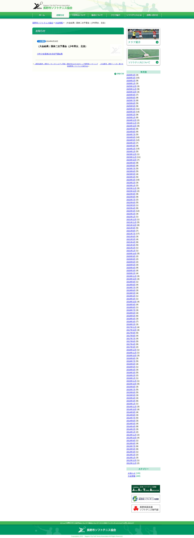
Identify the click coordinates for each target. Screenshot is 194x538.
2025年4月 (131, 109)
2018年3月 (131, 321)
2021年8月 (131, 231)
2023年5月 (131, 174)
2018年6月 (131, 313)
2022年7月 (131, 200)
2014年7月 (131, 418)
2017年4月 (131, 344)
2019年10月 (132, 279)
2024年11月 (132, 123)
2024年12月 (132, 120)
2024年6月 (131, 137)
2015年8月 (131, 387)
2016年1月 (131, 378)
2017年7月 (131, 338)
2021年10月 (132, 225)
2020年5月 (131, 265)
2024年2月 (131, 149)
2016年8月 (131, 358)
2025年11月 (132, 89)
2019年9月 (131, 282)
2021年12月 (132, 219)
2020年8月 (131, 259)
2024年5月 (131, 140)
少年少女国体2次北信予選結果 (50, 54)
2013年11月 (132, 435)
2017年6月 (131, 341)
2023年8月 (131, 166)
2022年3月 (131, 211)
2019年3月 (131, 299)
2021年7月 (131, 234)
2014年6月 (131, 421)
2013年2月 (131, 455)
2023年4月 (131, 177)
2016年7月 (131, 361)
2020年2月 (131, 273)
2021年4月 (131, 242)
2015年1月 (131, 404)
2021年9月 (131, 228)
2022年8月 (131, 197)
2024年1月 (131, 151)
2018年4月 (131, 319)
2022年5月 (131, 205)
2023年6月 (131, 171)
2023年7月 (131, 168)
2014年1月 (131, 432)
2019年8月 (131, 285)
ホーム (62, 523)
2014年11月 (132, 406)
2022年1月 (131, 217)
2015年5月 (131, 395)
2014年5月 (131, 423)
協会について (93, 523)
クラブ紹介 (104, 523)
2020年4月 (131, 268)
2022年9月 (131, 194)
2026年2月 (131, 80)
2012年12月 (132, 460)
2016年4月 (131, 370)
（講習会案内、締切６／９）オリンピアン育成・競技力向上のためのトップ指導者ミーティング (66, 64)
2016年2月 (131, 375)
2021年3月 (131, 245)
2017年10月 (132, 330)
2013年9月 (131, 440)
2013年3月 (131, 452)
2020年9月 (131, 256)
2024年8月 (131, 132)
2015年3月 (131, 401)
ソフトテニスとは (115, 523)
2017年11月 (132, 327)
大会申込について (80, 523)
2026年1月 (131, 83)
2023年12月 (132, 154)
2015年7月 (131, 389)
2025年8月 (131, 98)
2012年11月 (132, 463)
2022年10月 (132, 191)
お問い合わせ (128, 523)
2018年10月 (132, 302)
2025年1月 (131, 117)
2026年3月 (131, 78)
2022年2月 (131, 214)
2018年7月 (131, 310)
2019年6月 (131, 290)
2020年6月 (131, 262)
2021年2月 (131, 248)
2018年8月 (131, 307)
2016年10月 (132, 355)
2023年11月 (132, 157)
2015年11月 (132, 381)
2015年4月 (131, 398)
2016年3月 (131, 372)
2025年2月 (131, 115)
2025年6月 (131, 103)
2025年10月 (132, 92)
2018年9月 (131, 304)
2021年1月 (131, 251)
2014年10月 (132, 409)
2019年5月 (131, 293)
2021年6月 (131, 236)
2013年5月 (131, 449)
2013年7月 (131, 446)
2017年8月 (131, 336)
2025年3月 (131, 112)
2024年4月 (131, 143)
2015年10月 (132, 384)
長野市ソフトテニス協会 (42, 23)
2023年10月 (132, 160)
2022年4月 (131, 208)
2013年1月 (131, 457)
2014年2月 (131, 429)
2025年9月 (131, 95)
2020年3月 (131, 270)
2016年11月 (132, 353)
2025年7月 (131, 100)
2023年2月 (131, 183)
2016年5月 (131, 367)
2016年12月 (132, 350)
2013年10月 (132, 438)
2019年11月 (132, 276)
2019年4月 (131, 296)
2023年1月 (131, 185)
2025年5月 (131, 106)
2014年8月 (131, 415)
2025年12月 (132, 86)
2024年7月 (131, 134)
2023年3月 (131, 180)
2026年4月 (131, 75)
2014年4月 (131, 426)
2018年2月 (131, 324)
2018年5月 (131, 316)
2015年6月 (131, 392)
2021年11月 (132, 222)
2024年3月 (131, 146)
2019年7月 (131, 287)
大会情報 (131, 476)
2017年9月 (131, 333)
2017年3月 (131, 347)
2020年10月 (132, 253)
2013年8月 (131, 443)
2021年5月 (131, 239)
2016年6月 (131, 364)
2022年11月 (132, 188)
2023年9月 (131, 163)
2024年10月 (132, 126)
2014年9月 (131, 412)
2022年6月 (131, 202)
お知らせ (131, 473)
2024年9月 (131, 129)
